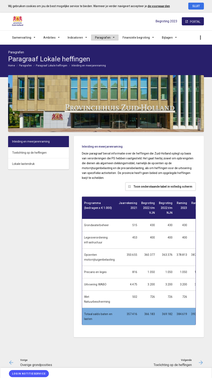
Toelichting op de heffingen (29, 152)
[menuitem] (23, 38)
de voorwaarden (159, 6)
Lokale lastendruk (23, 163)
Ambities (49, 37)
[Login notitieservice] (28, 373)
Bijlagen (167, 37)
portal (195, 21)
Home (11, 65)
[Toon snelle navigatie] (200, 37)
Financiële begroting (136, 37)
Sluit (196, 6)
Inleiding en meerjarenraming (89, 65)
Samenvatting (21, 37)
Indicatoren (75, 37)
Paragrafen (103, 37)
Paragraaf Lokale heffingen (51, 65)
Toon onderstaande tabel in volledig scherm (163, 186)
